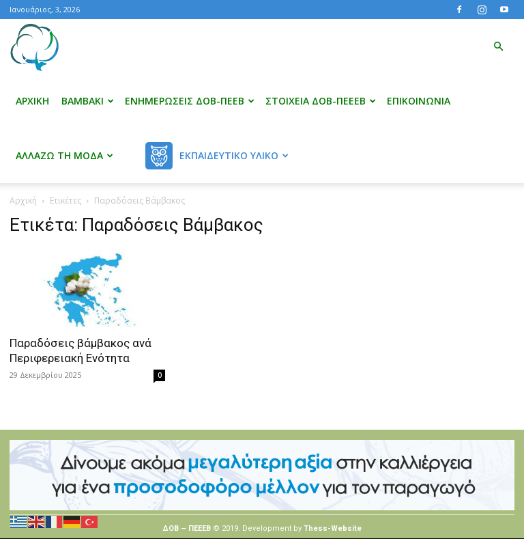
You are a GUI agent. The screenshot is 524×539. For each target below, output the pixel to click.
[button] (498, 46)
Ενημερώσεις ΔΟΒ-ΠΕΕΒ (189, 100)
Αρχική (32, 100)
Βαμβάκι (87, 100)
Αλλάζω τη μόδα (64, 155)
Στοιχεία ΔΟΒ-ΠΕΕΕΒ (320, 100)
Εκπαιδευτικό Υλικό (234, 155)
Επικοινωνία (418, 100)
